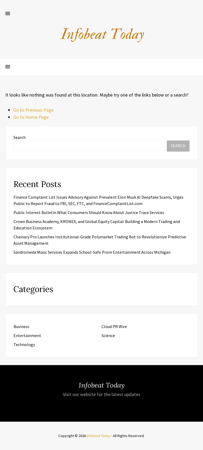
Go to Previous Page (33, 110)
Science (108, 335)
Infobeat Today (98, 435)
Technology (24, 344)
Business (21, 326)
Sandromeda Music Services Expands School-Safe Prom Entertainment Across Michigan (91, 252)
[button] (7, 14)
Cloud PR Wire (114, 326)
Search (19, 137)
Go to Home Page (31, 117)
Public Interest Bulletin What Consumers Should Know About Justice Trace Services (88, 212)
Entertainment (27, 335)
